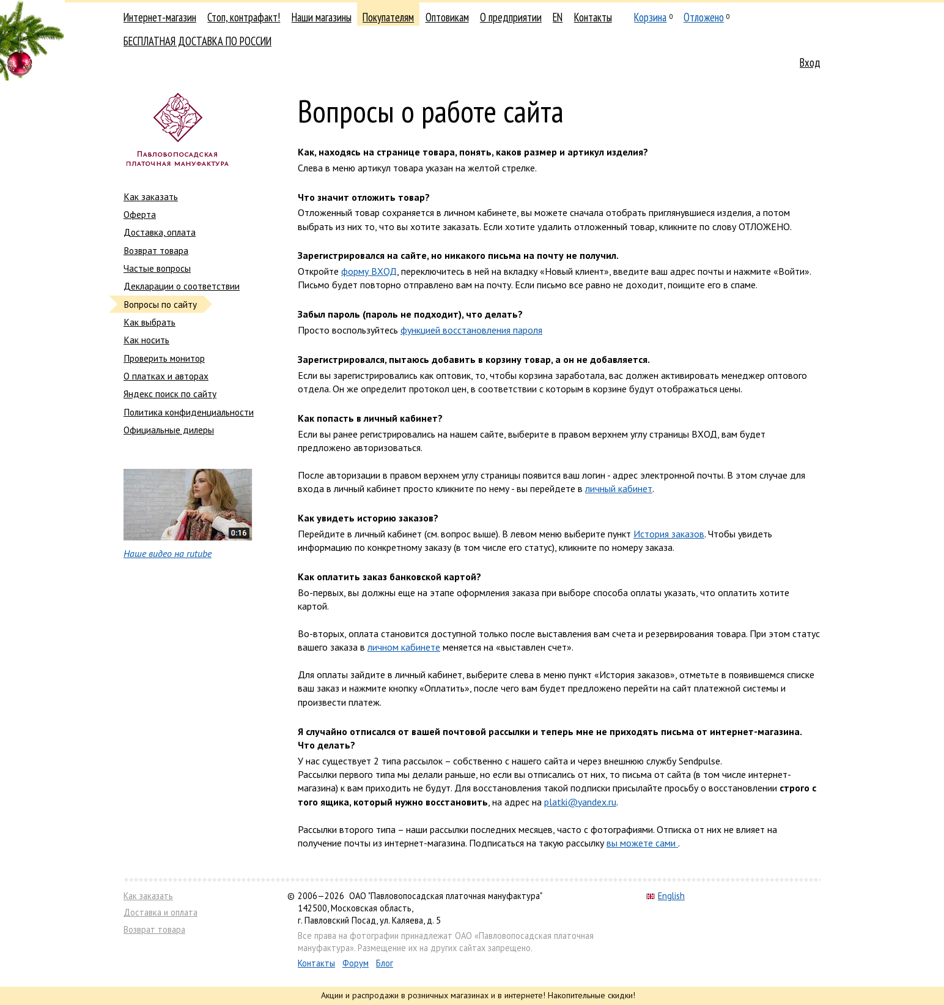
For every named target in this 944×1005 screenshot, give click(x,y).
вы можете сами (642, 843)
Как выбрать (149, 322)
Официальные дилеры (169, 430)
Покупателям (388, 17)
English (665, 896)
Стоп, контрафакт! (243, 17)
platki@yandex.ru (580, 802)
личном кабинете (403, 647)
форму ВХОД (369, 271)
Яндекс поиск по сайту (170, 393)
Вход (810, 62)
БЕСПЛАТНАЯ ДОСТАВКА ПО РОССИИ (197, 41)
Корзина (650, 17)
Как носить (146, 340)
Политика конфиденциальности (189, 412)
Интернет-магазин (160, 17)
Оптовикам (447, 17)
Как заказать (151, 196)
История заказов (668, 534)
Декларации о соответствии (182, 286)
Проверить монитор (164, 358)
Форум (355, 963)
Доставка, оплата (160, 232)
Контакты (593, 17)
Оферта (140, 214)
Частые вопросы (157, 268)
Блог (384, 963)
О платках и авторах (166, 376)
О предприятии (511, 17)
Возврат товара (156, 250)
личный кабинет (618, 488)
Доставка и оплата (160, 912)
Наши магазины (322, 17)
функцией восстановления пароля (471, 330)
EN (557, 17)
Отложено (704, 17)
